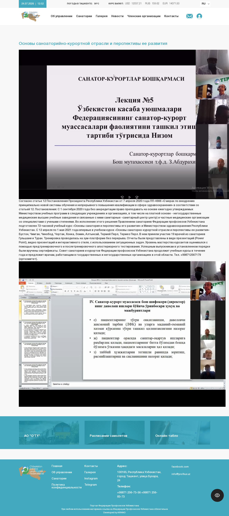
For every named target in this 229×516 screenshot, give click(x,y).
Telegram (90, 485)
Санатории (84, 16)
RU (204, 4)
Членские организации (143, 16)
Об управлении (61, 16)
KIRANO (122, 513)
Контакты (171, 16)
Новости (117, 16)
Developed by (110, 513)
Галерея (102, 16)
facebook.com (177, 467)
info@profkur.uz (178, 474)
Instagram (91, 479)
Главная (57, 466)
